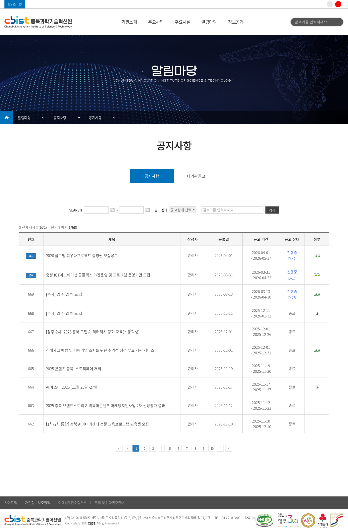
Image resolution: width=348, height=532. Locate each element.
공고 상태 (161, 210)
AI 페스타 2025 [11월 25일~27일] (72, 387)
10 (212, 448)
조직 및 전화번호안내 (109, 502)
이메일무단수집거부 (72, 502)
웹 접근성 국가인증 (264, 520)
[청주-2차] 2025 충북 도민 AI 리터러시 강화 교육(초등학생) (93, 331)
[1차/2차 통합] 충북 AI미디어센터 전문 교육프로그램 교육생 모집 (97, 424)
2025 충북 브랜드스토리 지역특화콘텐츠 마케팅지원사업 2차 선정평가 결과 (105, 405)
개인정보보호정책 (37, 502)
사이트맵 (10, 502)
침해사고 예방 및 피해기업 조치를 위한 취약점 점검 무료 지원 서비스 (100, 350)
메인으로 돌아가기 (6, 117)
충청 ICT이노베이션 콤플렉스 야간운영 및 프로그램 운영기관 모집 (98, 275)
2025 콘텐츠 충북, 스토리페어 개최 (73, 368)
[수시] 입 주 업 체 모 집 (64, 294)
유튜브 (338, 4)
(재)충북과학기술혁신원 (38, 22)
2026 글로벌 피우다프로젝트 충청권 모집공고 (82, 255)
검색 (338, 22)
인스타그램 (330, 4)
